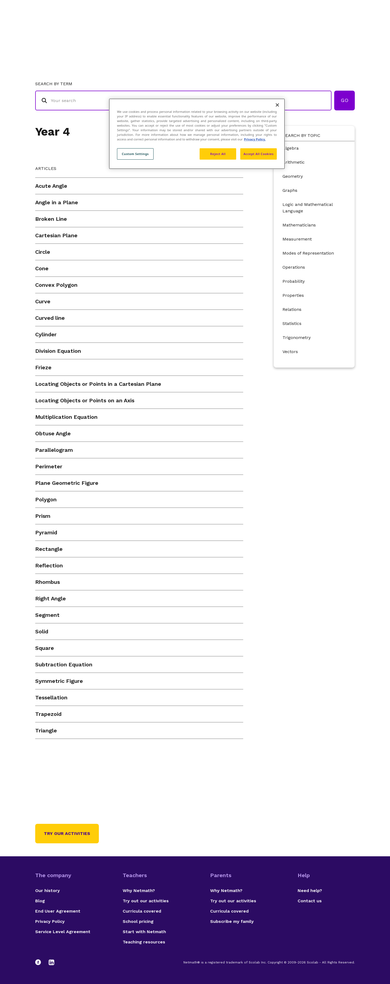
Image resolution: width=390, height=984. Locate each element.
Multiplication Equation (66, 417)
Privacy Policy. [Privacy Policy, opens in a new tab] (255, 139)
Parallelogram (54, 450)
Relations (291, 309)
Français (344, 25)
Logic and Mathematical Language (307, 207)
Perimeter (48, 466)
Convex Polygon (56, 285)
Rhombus (47, 582)
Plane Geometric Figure (66, 483)
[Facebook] (40, 962)
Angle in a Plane (56, 202)
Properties (293, 295)
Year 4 (52, 131)
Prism (42, 516)
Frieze (43, 367)
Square (44, 648)
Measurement (297, 239)
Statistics (291, 323)
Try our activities (67, 833)
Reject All (218, 154)
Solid (41, 631)
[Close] (277, 105)
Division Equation (58, 351)
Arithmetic (293, 162)
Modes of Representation (308, 253)
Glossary (244, 25)
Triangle (46, 730)
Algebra (290, 148)
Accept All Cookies (258, 154)
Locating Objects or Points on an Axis (84, 400)
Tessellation (51, 697)
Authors (274, 25)
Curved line (50, 318)
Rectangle (49, 549)
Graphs (289, 190)
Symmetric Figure (59, 681)
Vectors (290, 351)
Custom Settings (135, 154)
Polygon (46, 499)
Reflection (49, 565)
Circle (42, 252)
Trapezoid (48, 714)
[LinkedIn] (51, 962)
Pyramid (46, 532)
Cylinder (46, 334)
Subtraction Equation (63, 664)
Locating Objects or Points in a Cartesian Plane (98, 384)
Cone (41, 268)
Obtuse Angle (53, 433)
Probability (293, 281)
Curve (42, 301)
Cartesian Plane (56, 235)
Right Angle (50, 598)
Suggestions (309, 25)
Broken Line (51, 219)
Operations (293, 267)
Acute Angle (51, 186)
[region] (197, 133)
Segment (47, 615)
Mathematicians (299, 225)
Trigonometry (296, 337)
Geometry (292, 176)
